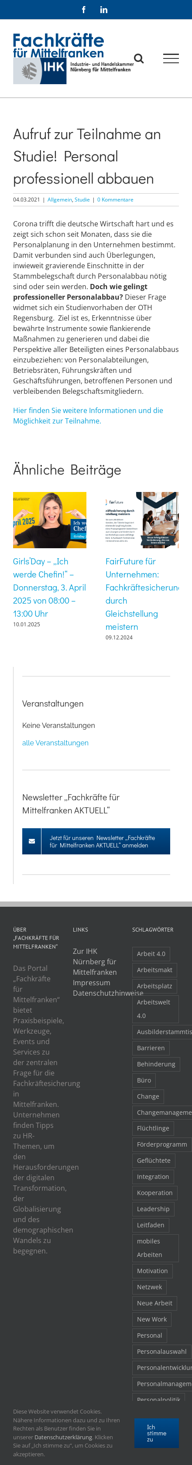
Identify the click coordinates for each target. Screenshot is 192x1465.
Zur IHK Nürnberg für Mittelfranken (95, 961)
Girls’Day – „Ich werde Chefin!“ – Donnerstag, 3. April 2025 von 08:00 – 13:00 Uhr (49, 587)
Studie (82, 199)
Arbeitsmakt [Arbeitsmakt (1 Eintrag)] (154, 970)
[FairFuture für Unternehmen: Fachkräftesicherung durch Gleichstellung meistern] (142, 497)
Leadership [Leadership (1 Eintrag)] (153, 1209)
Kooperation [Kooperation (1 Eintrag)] (155, 1192)
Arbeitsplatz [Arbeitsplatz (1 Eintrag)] (154, 986)
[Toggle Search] (139, 58)
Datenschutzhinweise (96, 993)
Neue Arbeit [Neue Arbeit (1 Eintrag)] (154, 1303)
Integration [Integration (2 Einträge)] (153, 1176)
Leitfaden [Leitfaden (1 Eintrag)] (151, 1225)
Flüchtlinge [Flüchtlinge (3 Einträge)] (153, 1128)
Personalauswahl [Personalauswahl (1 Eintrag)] (162, 1351)
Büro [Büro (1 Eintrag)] (144, 1080)
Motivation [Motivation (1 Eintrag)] (152, 1271)
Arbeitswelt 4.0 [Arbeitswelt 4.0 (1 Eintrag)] (153, 1009)
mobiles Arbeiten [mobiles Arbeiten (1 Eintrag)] (149, 1248)
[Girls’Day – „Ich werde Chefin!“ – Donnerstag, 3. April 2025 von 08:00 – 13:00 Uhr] (49, 497)
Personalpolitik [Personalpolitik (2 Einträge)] (158, 1400)
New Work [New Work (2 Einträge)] (152, 1319)
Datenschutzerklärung (63, 1437)
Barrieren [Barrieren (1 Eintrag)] (151, 1048)
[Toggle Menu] (171, 58)
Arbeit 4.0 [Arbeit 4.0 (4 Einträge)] (151, 953)
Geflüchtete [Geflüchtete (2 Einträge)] (154, 1160)
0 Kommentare (115, 199)
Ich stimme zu (156, 1433)
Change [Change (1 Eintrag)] (148, 1096)
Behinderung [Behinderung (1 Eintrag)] (156, 1064)
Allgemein (60, 199)
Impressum (91, 982)
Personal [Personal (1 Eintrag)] (149, 1335)
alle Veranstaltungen (55, 743)
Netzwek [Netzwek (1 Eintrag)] (149, 1287)
